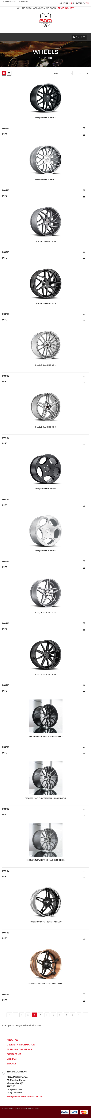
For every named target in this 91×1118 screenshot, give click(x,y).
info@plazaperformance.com (24, 1096)
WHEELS (48, 58)
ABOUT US (12, 1039)
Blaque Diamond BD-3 (45, 241)
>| (85, 1015)
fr (73, 3)
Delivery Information (21, 1044)
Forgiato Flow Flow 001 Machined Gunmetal (45, 798)
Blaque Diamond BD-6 (45, 427)
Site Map (12, 1058)
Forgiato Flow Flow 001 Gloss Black (46, 736)
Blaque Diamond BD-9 (45, 674)
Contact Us (14, 1054)
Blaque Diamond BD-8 (45, 612)
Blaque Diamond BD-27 (45, 118)
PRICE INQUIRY (66, 8)
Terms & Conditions (19, 1049)
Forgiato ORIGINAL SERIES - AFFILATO (46, 922)
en (70, 3)
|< (9, 1015)
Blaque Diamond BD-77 (45, 489)
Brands (11, 1063)
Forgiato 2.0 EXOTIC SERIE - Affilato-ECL (45, 984)
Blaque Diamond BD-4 (45, 365)
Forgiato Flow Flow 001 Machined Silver (45, 860)
